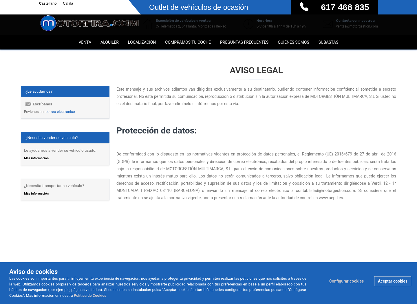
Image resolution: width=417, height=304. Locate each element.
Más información (36, 158)
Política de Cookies (90, 295)
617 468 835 (345, 7)
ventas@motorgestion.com (357, 26)
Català (68, 4)
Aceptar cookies (392, 281)
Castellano (48, 4)
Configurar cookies (346, 281)
